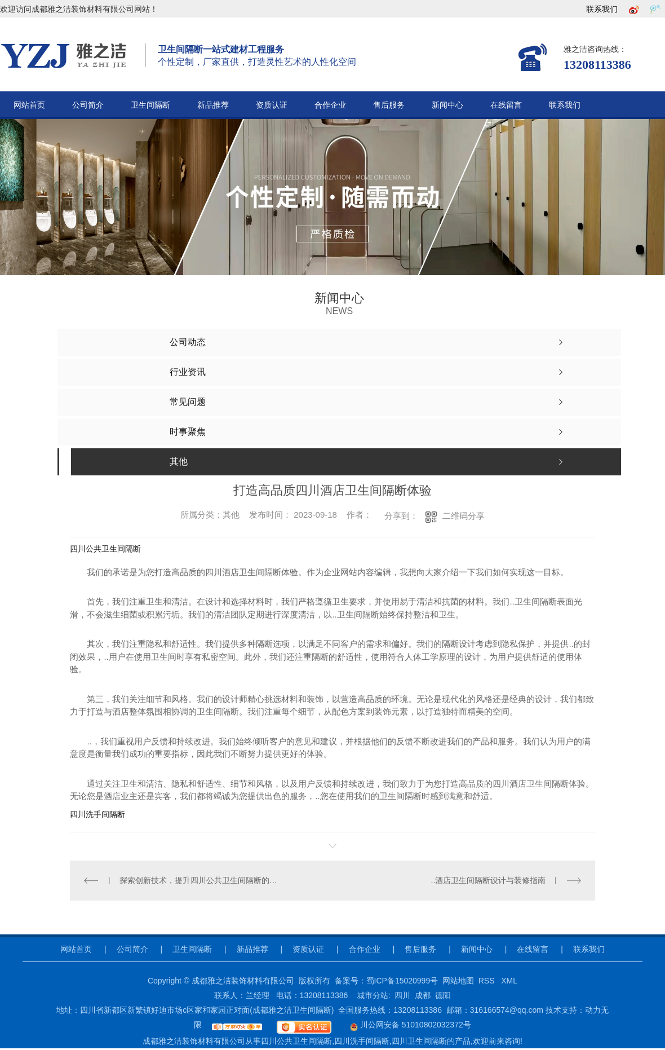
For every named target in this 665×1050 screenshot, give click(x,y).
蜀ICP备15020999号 (402, 980)
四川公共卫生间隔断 (105, 548)
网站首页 (29, 105)
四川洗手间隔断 (97, 814)
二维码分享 (463, 515)
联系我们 (602, 9)
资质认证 (271, 105)
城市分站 (372, 995)
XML (509, 980)
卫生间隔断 (150, 105)
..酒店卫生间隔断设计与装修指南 (488, 880)
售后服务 (389, 105)
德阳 (443, 995)
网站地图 (458, 980)
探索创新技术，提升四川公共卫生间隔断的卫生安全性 (201, 880)
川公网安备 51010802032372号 (403, 1024)
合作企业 (330, 105)
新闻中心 (447, 105)
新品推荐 (213, 105)
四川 (402, 995)
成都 (423, 995)
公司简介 (88, 105)
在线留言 (506, 105)
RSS (487, 980)
